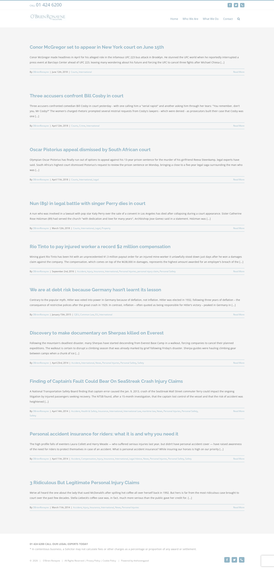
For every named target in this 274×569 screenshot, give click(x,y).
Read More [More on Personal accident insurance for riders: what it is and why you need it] (238, 458)
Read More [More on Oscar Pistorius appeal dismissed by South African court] (238, 179)
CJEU (76, 314)
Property (106, 228)
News (98, 362)
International (85, 71)
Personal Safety (168, 271)
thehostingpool (141, 559)
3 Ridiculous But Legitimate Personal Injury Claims (84, 482)
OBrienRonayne (41, 71)
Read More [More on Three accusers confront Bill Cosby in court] (238, 125)
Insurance (99, 271)
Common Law (87, 314)
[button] (238, 18)
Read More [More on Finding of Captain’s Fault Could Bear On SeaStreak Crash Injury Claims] (238, 411)
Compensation (88, 458)
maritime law (149, 411)
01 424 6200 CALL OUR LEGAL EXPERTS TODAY (59, 542)
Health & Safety (89, 411)
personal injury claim (148, 271)
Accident (81, 271)
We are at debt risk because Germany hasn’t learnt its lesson (95, 289)
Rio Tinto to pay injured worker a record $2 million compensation (100, 246)
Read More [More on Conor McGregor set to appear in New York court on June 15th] (238, 71)
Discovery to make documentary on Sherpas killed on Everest (97, 333)
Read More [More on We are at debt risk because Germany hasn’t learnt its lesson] (238, 314)
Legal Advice (135, 458)
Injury (90, 271)
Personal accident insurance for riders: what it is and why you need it (104, 434)
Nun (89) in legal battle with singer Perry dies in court (88, 203)
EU (96, 314)
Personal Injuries (127, 271)
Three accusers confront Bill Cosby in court (77, 95)
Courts (74, 71)
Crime (82, 125)
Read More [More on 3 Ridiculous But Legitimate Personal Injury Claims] (238, 507)
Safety (140, 362)
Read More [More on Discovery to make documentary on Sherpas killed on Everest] (238, 362)
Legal (96, 179)
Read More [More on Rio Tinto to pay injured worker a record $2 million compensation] (238, 271)
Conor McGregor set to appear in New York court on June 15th (97, 47)
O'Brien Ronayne (51, 559)
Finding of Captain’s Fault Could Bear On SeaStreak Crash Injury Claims (106, 381)
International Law (132, 411)
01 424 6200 (49, 4)
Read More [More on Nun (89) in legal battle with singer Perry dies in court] (238, 228)
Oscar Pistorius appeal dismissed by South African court (90, 149)
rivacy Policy (94, 559)
